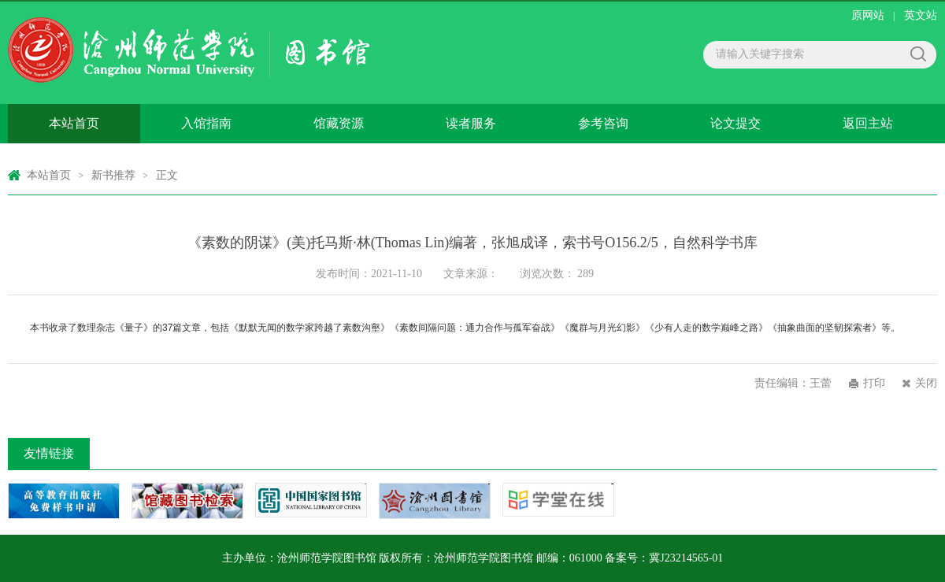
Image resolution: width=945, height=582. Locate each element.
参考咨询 (603, 123)
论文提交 (735, 123)
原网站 (867, 15)
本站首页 (74, 123)
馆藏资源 (338, 123)
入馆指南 (206, 123)
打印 (874, 383)
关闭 (926, 383)
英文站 (920, 15)
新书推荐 (113, 175)
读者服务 (471, 123)
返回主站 (868, 123)
